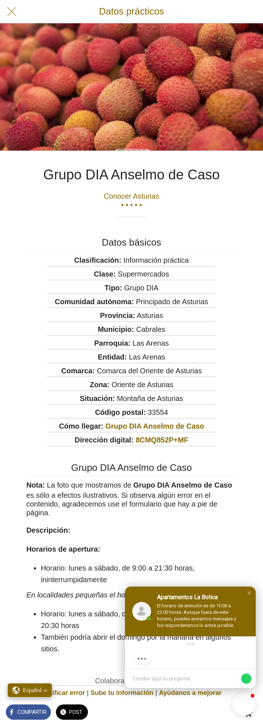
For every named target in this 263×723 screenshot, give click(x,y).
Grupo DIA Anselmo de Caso (154, 426)
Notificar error (63, 692)
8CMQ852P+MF (161, 440)
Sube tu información (122, 692)
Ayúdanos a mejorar (190, 692)
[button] (249, 593)
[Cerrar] (11, 11)
